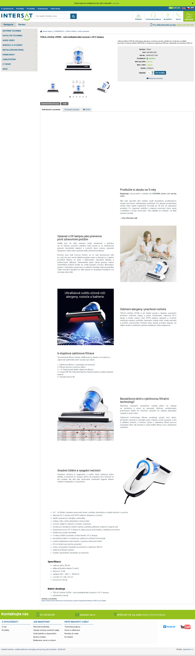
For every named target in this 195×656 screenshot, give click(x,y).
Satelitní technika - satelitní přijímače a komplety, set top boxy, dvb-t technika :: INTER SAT (17, 17)
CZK (170, 8)
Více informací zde (129, 218)
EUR (174, 8)
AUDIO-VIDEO (9, 40)
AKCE (5, 69)
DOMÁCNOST (9, 55)
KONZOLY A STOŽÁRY (13, 45)
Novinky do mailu (71, 634)
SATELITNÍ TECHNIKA (12, 35)
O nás (4, 627)
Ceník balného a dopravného (44, 634)
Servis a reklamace (72, 630)
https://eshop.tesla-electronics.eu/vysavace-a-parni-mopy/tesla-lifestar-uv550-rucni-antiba (73, 601)
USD (178, 8)
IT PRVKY (7, 64)
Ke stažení (69, 637)
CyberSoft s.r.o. (188, 649)
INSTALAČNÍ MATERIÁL (13, 50)
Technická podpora (72, 627)
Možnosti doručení (156, 78)
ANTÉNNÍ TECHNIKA (12, 31)
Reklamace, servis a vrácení (44, 640)
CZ (187, 8)
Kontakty (5, 630)
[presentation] (51, 109)
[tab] (51, 110)
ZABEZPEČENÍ (9, 59)
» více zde (115, 3)
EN (183, 8)
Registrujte (124, 193)
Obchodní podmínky (41, 627)
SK (192, 8)
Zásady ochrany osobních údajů (46, 630)
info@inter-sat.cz (87, 615)
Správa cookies (39, 637)
